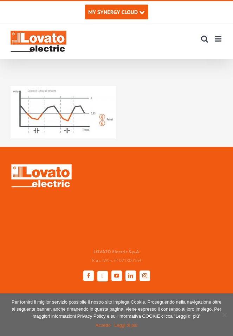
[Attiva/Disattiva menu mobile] (218, 39)
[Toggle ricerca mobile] (204, 39)
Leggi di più (126, 325)
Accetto (103, 325)
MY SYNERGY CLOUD (116, 11)
